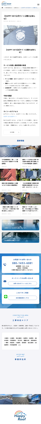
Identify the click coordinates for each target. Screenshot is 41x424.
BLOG (29, 166)
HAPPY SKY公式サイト (10, 116)
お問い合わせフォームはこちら (22, 283)
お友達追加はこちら (22, 298)
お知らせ (19, 21)
